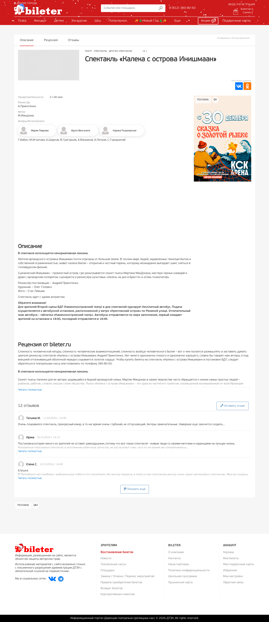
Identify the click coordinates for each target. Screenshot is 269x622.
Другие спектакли (120, 51)
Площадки (107, 570)
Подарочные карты (237, 20)
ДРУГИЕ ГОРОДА (25, 3)
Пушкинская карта (180, 582)
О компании (176, 552)
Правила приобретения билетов (121, 582)
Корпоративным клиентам (118, 594)
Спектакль (100, 51)
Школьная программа (182, 576)
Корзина (228, 552)
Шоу (98, 20)
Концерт (40, 20)
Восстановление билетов (117, 552)
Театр (22, 20)
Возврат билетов (112, 588)
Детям (59, 20)
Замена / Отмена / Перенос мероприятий (127, 576)
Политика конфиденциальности (188, 570)
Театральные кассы (113, 564)
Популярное (118, 20)
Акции (208, 20)
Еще (177, 20)
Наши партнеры (178, 564)
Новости (106, 558)
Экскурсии (79, 20)
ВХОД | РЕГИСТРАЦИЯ (241, 4)
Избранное (230, 570)
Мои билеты (231, 558)
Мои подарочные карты (238, 564)
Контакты (174, 558)
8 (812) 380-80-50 (182, 8)
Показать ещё (134, 489)
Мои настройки (233, 576)
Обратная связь (233, 582)
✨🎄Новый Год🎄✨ (151, 20)
